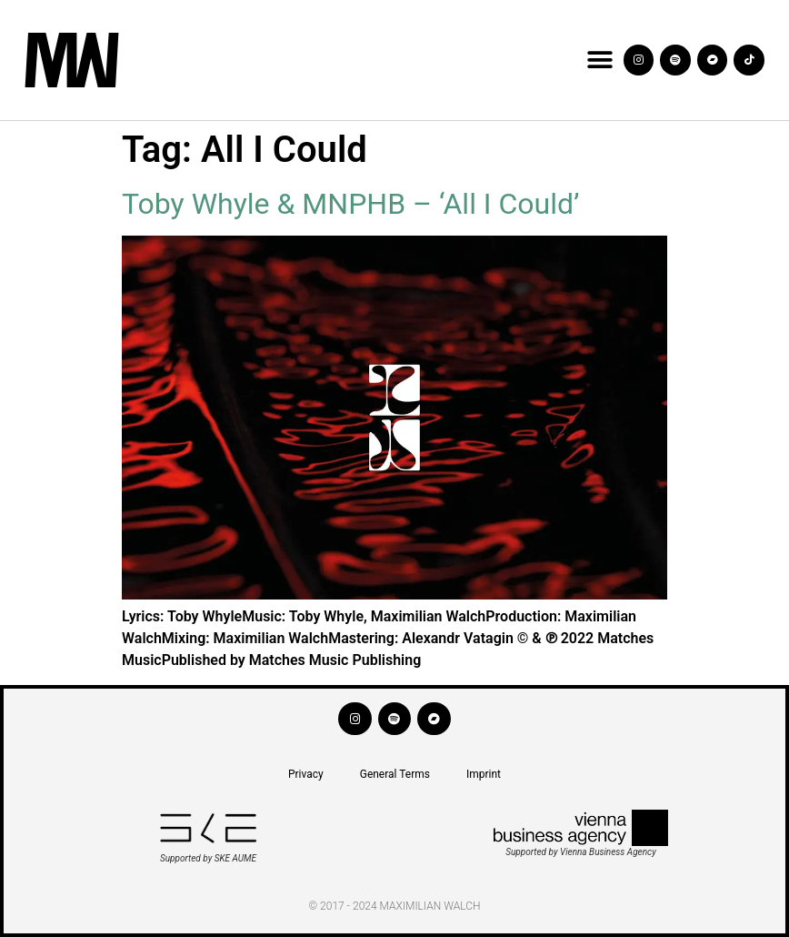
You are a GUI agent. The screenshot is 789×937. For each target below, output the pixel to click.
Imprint (483, 774)
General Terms (395, 774)
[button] (599, 60)
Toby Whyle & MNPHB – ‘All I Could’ (350, 203)
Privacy (306, 774)
